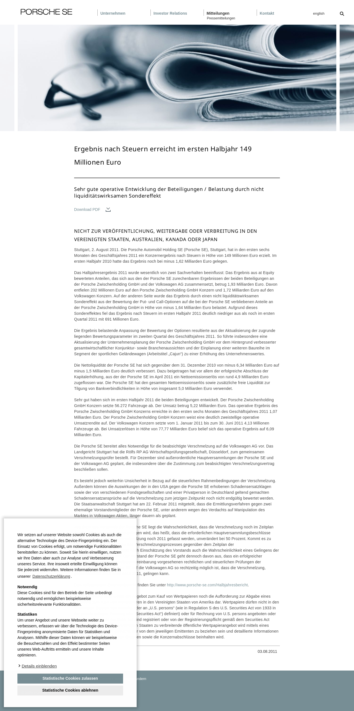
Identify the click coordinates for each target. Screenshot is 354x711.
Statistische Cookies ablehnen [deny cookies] (70, 690)
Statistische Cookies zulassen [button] (70, 678)
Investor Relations (170, 13)
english (318, 13)
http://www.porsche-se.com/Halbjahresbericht (207, 585)
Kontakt (267, 13)
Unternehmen (112, 13)
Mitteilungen (218, 13)
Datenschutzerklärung (51, 576)
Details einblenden (39, 666)
